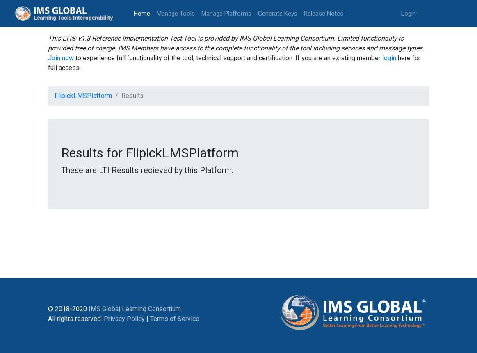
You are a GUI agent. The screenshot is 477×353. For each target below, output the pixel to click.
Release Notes (323, 13)
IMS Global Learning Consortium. (135, 309)
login (389, 58)
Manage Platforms (226, 13)
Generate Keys (277, 13)
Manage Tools (176, 13)
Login (408, 13)
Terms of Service (174, 319)
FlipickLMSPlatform (83, 96)
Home (143, 13)
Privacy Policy (124, 319)
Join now (61, 58)
